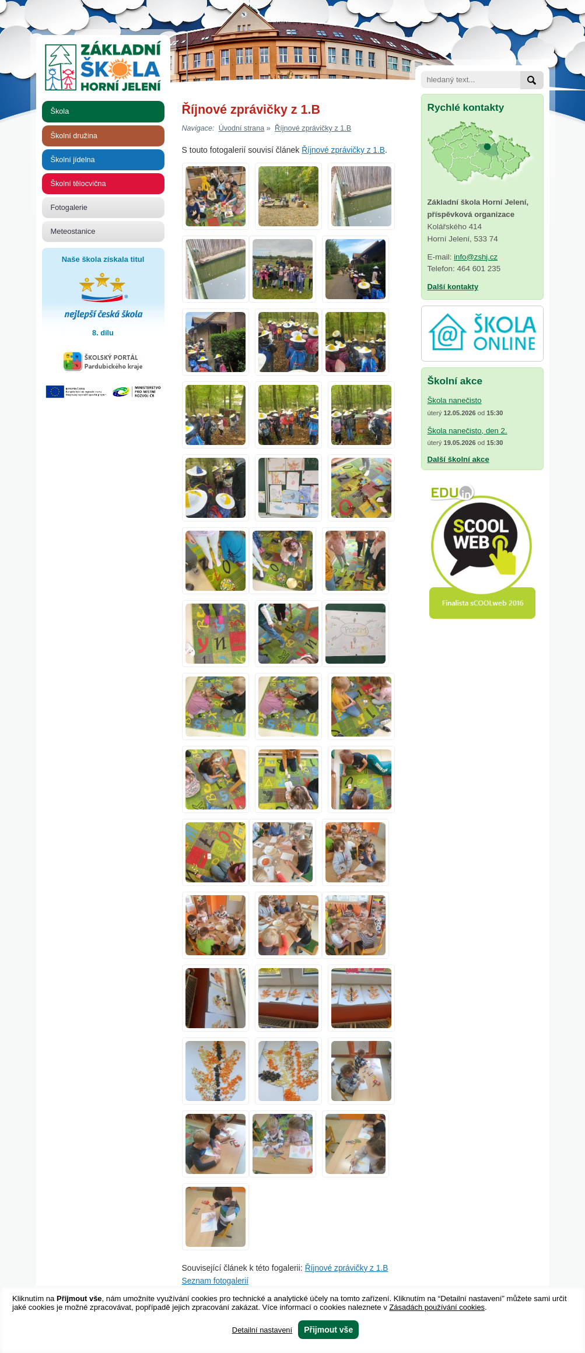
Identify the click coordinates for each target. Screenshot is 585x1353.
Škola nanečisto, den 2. (467, 430)
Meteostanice (73, 231)
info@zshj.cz (476, 257)
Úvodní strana (242, 128)
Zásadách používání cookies (437, 1307)
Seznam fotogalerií (215, 1281)
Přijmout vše (328, 1329)
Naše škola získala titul (103, 297)
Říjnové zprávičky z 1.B (313, 128)
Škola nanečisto (455, 400)
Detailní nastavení (262, 1330)
